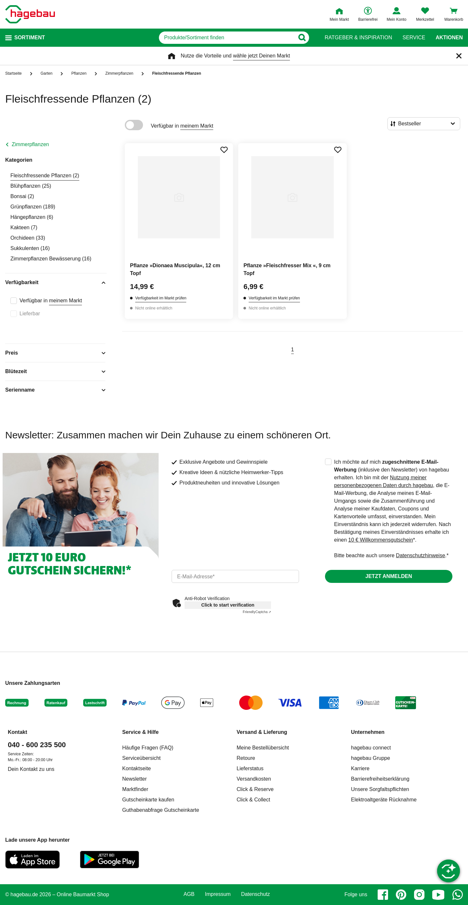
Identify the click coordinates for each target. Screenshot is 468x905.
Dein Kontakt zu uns (31, 769)
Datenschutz (255, 894)
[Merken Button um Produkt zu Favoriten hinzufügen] (224, 150)
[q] (226, 37)
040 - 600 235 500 (37, 745)
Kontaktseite (136, 768)
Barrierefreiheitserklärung (380, 779)
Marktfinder (135, 789)
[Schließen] (459, 56)
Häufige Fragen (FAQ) (147, 747)
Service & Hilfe (140, 732)
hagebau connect (371, 747)
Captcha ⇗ (257, 612)
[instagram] (419, 894)
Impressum (218, 894)
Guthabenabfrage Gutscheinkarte (160, 810)
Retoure (246, 758)
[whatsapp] (457, 894)
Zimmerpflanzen (30, 144)
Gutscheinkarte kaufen (148, 799)
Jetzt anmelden (388, 576)
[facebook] (383, 894)
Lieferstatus (250, 768)
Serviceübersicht (141, 758)
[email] (235, 576)
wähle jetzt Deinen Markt (261, 55)
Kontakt (17, 732)
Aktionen (449, 37)
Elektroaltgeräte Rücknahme (384, 799)
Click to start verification (227, 605)
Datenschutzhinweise (420, 555)
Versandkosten (254, 779)
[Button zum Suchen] (301, 37)
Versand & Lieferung (262, 732)
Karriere (360, 768)
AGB (189, 894)
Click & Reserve (255, 789)
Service (413, 37)
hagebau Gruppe (370, 758)
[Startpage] (30, 14)
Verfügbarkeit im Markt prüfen (160, 298)
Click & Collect (253, 799)
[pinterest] (401, 894)
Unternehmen (367, 732)
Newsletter (134, 779)
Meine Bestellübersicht (263, 747)
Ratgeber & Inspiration (358, 37)
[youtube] (438, 894)
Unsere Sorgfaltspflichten (380, 789)
